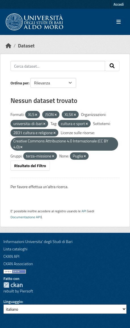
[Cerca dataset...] (57, 66)
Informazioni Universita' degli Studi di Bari (38, 241)
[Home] (8, 45)
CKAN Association (18, 264)
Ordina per (19, 83)
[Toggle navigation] (118, 22)
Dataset (26, 45)
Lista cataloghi (15, 249)
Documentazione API (25, 217)
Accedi (119, 4)
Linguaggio (12, 301)
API (84, 211)
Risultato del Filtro (30, 166)
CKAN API (11, 256)
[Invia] (112, 66)
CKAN (13, 285)
